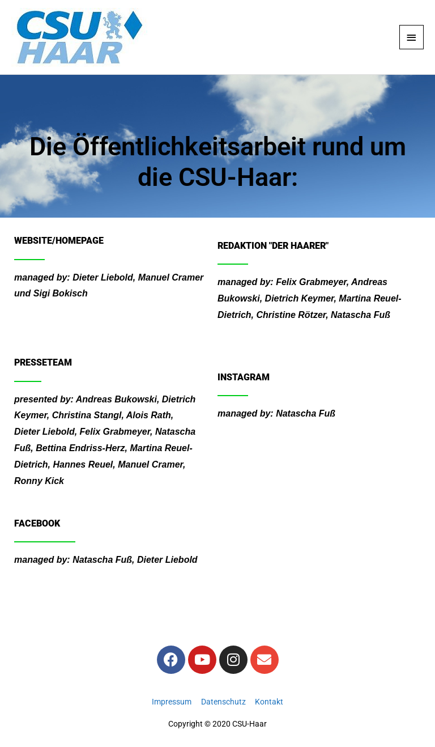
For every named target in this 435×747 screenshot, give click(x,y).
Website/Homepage (59, 240)
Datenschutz (223, 701)
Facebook (37, 523)
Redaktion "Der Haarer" (273, 245)
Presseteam (43, 362)
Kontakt (269, 701)
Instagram (244, 377)
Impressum (171, 701)
